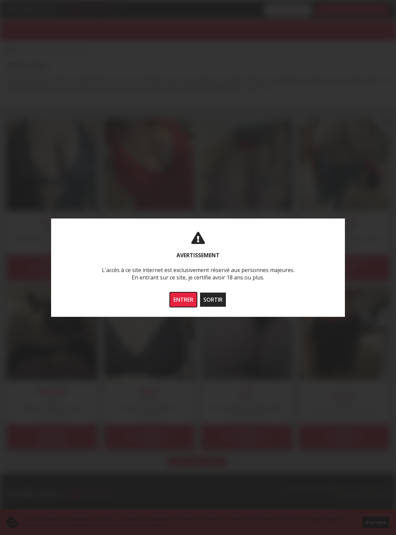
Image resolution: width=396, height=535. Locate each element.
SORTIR (213, 299)
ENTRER (183, 299)
